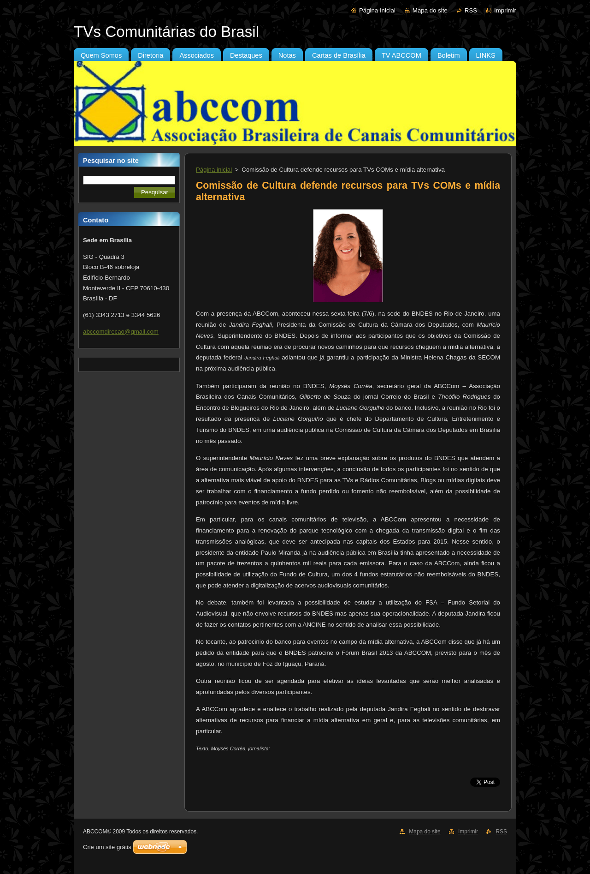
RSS (471, 10)
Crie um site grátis (107, 847)
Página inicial (214, 169)
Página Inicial (377, 10)
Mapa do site (430, 10)
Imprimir (505, 10)
